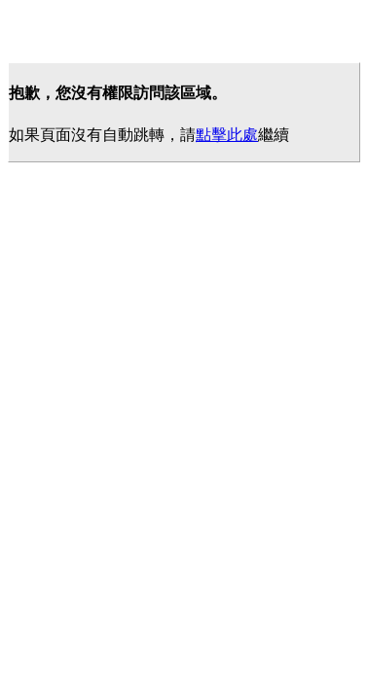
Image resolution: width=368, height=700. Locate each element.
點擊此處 (227, 134)
